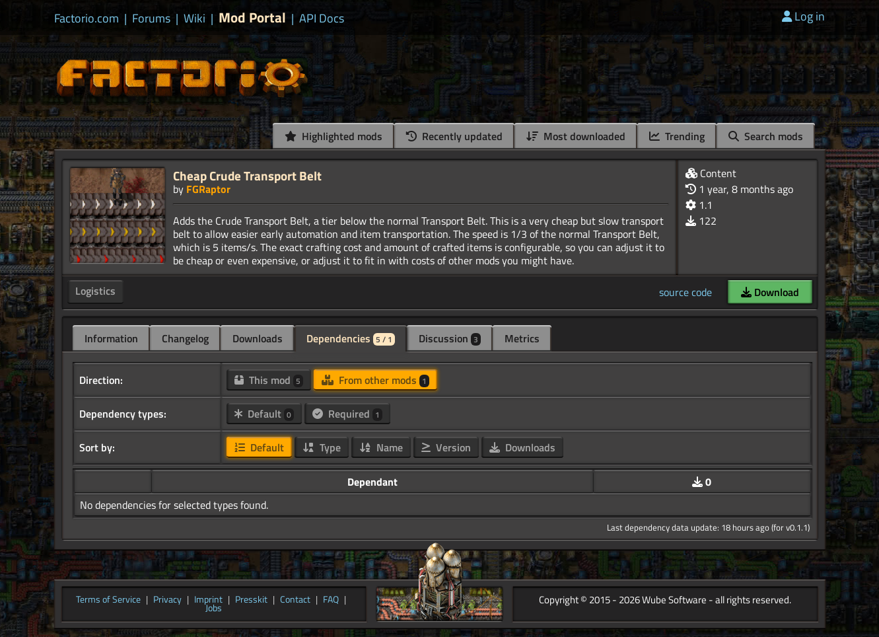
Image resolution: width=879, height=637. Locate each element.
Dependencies (350, 338)
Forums (151, 18)
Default (264, 414)
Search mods (765, 136)
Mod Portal (252, 17)
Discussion (450, 338)
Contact (295, 600)
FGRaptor (208, 189)
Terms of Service (108, 600)
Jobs (213, 608)
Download (770, 292)
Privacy (167, 600)
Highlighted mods (333, 136)
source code (685, 292)
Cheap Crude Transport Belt (247, 175)
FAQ (331, 600)
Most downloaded (575, 136)
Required (347, 414)
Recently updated (454, 136)
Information (111, 338)
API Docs (321, 18)
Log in (803, 16)
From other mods (375, 380)
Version (446, 447)
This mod (268, 380)
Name (381, 447)
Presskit (251, 600)
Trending (677, 136)
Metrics (522, 338)
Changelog (185, 338)
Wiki (194, 18)
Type (321, 447)
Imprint (208, 600)
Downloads (257, 338)
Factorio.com (86, 18)
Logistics (95, 291)
